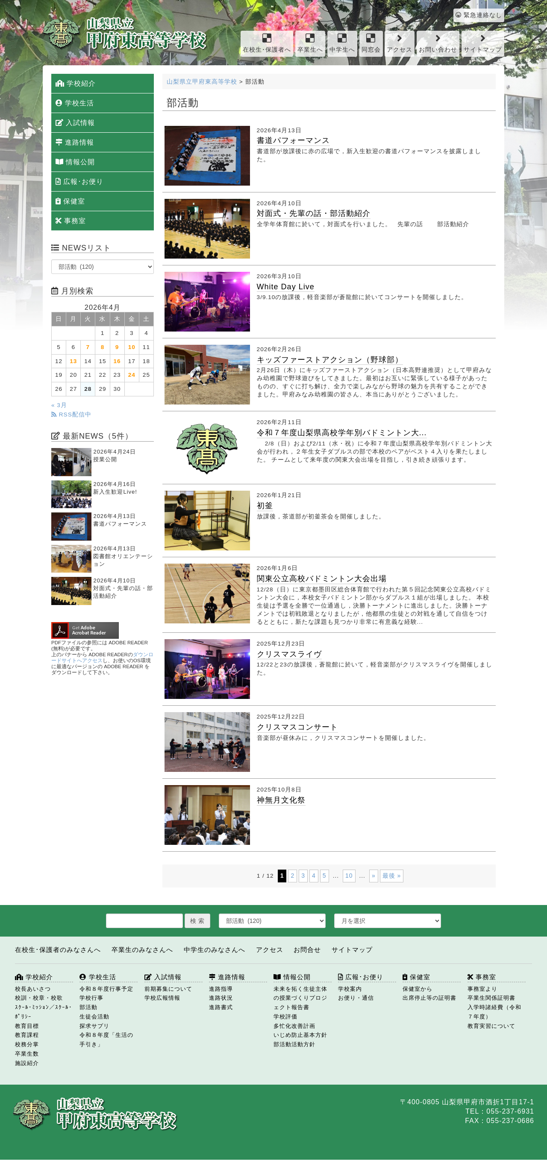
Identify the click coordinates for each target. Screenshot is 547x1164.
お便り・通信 (356, 998)
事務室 (71, 220)
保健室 (70, 201)
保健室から (417, 989)
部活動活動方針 (294, 1044)
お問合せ (307, 949)
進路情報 (75, 142)
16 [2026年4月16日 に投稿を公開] (117, 361)
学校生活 (75, 103)
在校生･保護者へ (267, 43)
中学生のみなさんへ (214, 949)
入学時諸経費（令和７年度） (494, 1012)
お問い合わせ (438, 43)
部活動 (88, 1007)
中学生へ (342, 43)
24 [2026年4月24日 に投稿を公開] (131, 375)
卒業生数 (27, 1054)
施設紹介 (27, 1063)
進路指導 (221, 989)
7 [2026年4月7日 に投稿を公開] (88, 347)
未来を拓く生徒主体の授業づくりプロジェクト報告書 (300, 998)
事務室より (482, 989)
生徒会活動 (94, 1016)
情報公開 (75, 162)
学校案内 (350, 989)
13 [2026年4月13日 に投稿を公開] (73, 361)
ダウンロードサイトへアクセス (102, 657)
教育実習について (491, 1026)
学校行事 (91, 998)
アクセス (399, 43)
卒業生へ (310, 43)
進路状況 (221, 998)
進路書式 (221, 1007)
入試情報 (75, 122)
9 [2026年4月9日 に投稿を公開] (117, 347)
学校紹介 (76, 83)
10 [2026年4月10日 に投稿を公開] (131, 347)
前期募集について (168, 989)
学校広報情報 (162, 998)
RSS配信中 (71, 414)
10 (349, 875)
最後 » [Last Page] (391, 875)
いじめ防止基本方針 (300, 1035)
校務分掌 (27, 1044)
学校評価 (285, 1016)
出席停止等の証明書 (429, 998)
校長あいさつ (33, 989)
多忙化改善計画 (294, 1026)
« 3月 (59, 405)
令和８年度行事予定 (106, 989)
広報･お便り (79, 181)
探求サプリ (94, 1026)
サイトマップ (483, 43)
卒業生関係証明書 (491, 998)
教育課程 (27, 1035)
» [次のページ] (374, 875)
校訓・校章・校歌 (39, 998)
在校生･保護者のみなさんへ (58, 949)
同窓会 (371, 43)
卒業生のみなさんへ (142, 949)
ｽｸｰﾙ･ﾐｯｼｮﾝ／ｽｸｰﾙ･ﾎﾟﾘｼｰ (43, 1012)
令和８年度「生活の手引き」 (106, 1040)
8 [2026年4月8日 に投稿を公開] (103, 347)
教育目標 (27, 1026)
